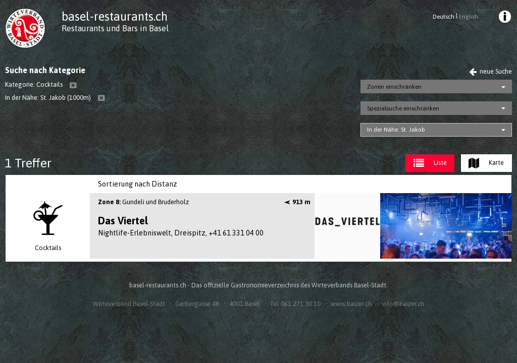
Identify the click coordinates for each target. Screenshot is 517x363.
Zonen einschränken (394, 86)
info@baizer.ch (403, 304)
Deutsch (443, 16)
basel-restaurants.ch (115, 16)
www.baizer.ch (351, 304)
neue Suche (490, 71)
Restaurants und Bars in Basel (115, 28)
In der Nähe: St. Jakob (396, 129)
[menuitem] (503, 18)
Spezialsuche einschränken (403, 108)
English (468, 16)
